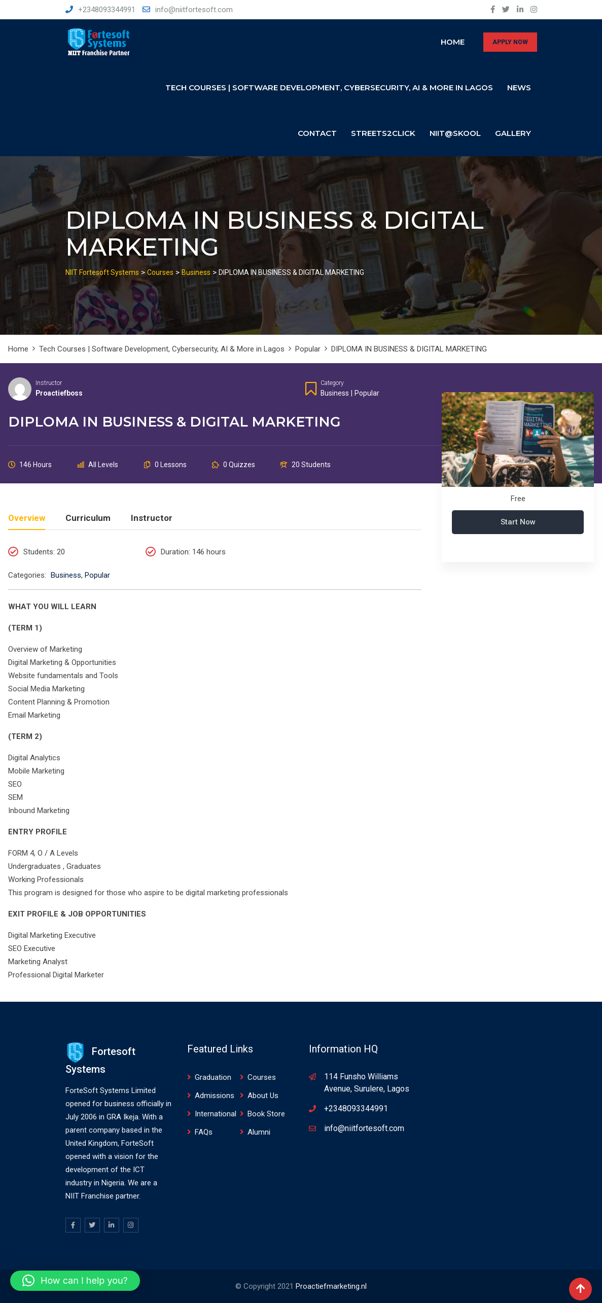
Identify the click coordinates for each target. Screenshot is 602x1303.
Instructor (49, 382)
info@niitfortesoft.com (194, 9)
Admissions (214, 1095)
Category (332, 382)
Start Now (518, 521)
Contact (317, 133)
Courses (261, 1077)
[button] (75, 1281)
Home (453, 42)
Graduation (213, 1077)
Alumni (258, 1132)
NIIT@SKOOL (455, 133)
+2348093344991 (106, 9)
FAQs (204, 1132)
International (215, 1113)
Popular (367, 393)
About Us (262, 1095)
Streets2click (383, 133)
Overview (26, 518)
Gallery (513, 133)
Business (335, 393)
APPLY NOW (510, 42)
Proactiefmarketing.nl (331, 1286)
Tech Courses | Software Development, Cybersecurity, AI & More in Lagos (329, 87)
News (519, 87)
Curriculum (88, 518)
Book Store (266, 1113)
